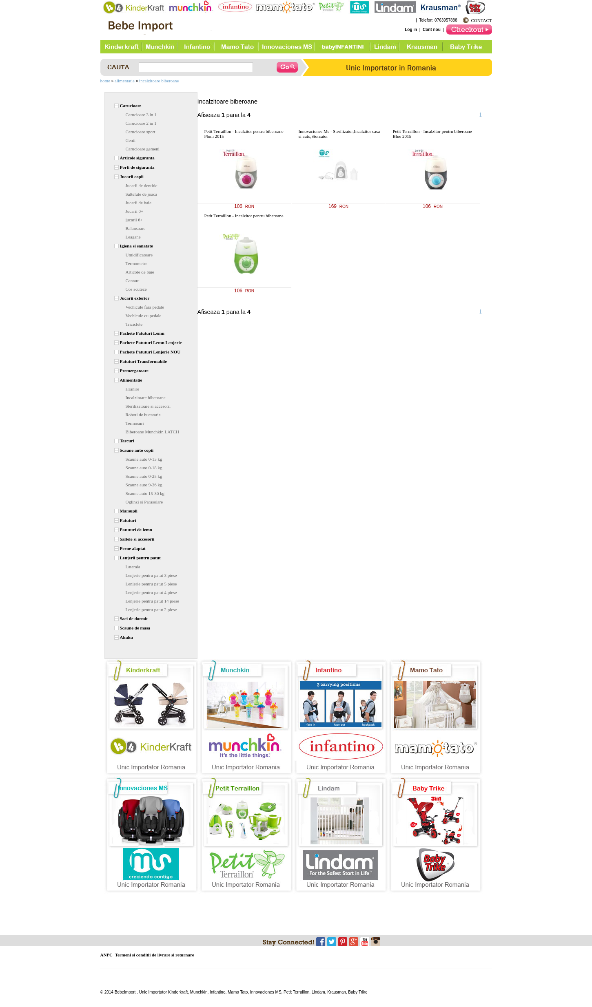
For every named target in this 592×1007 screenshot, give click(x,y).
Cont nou (432, 29)
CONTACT (481, 20)
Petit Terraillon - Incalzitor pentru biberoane (244, 215)
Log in (411, 29)
